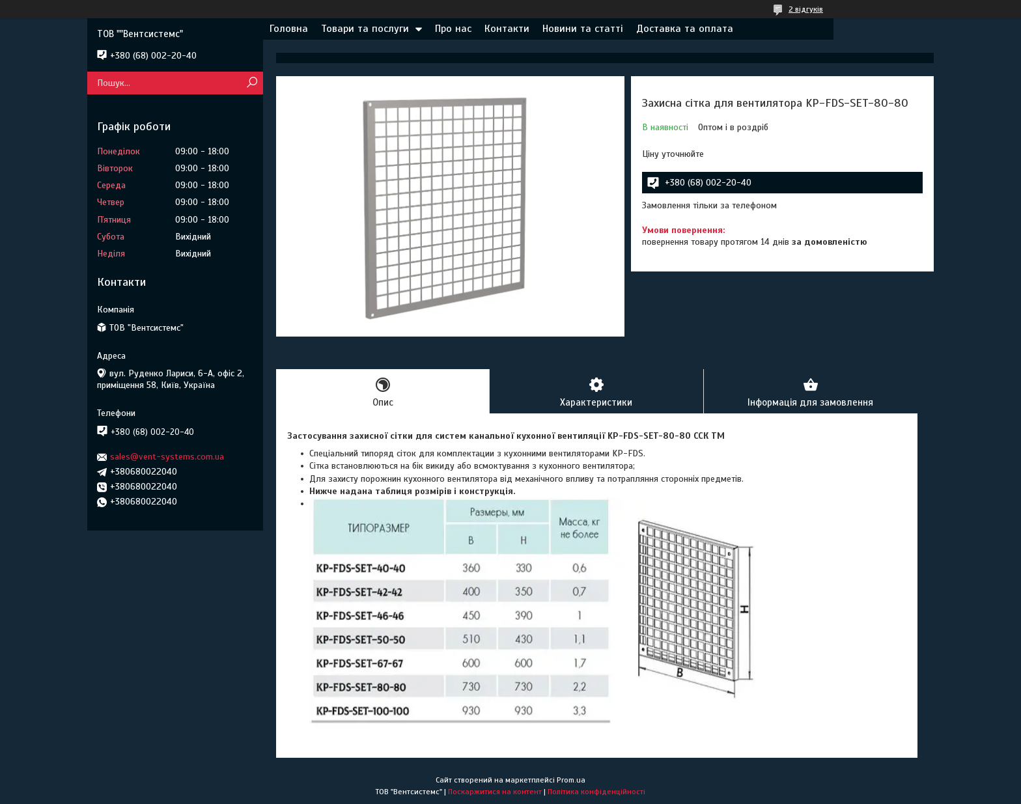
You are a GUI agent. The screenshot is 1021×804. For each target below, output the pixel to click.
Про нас (453, 28)
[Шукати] (251, 83)
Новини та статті (582, 28)
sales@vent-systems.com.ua (167, 456)
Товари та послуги (365, 28)
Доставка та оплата (684, 28)
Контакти (506, 28)
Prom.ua (571, 779)
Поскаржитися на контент (495, 791)
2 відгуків (806, 9)
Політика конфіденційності (596, 791)
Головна (289, 28)
